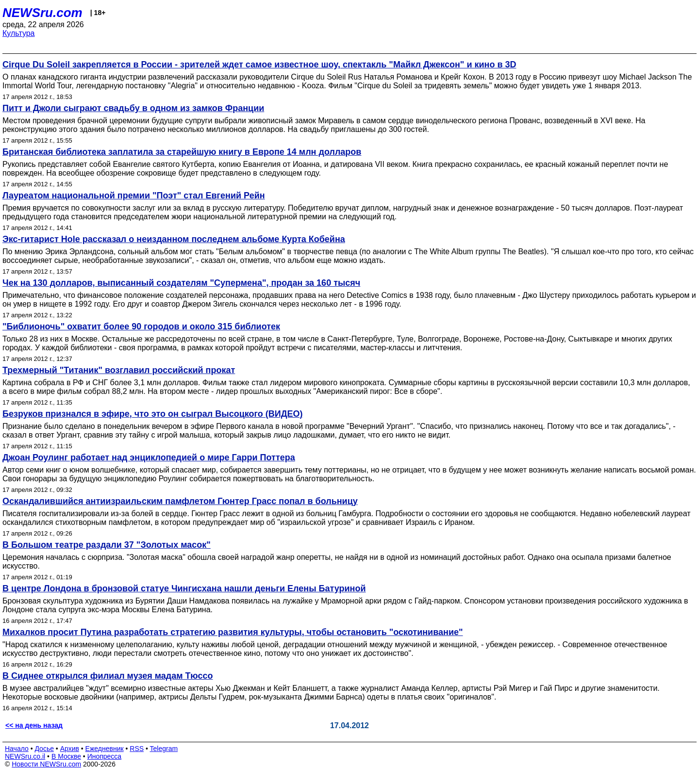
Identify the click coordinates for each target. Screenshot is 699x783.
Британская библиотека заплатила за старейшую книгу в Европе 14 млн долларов (181, 152)
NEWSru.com (42, 12)
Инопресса (104, 756)
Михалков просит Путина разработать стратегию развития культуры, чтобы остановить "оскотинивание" (232, 632)
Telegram (164, 748)
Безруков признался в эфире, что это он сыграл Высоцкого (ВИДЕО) (152, 414)
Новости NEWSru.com (46, 764)
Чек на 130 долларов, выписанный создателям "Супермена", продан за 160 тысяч (181, 283)
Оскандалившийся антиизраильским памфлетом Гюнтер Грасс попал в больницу (180, 501)
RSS (137, 748)
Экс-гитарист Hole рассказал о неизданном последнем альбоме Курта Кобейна (173, 239)
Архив (69, 748)
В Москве (66, 756)
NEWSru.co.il (25, 756)
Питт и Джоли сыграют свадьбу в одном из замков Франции (133, 108)
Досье (44, 748)
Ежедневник (104, 748)
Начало (17, 748)
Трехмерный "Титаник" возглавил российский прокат (118, 370)
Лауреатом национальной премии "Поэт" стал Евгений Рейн (133, 195)
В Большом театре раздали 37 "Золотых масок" (106, 545)
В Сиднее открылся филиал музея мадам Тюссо (107, 676)
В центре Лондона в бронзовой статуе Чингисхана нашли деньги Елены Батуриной (184, 588)
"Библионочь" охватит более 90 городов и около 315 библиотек (141, 326)
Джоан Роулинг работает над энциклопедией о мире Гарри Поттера (148, 457)
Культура (18, 33)
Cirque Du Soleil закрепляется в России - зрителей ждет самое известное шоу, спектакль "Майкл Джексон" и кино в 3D (259, 64)
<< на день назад (34, 725)
